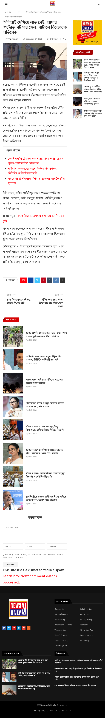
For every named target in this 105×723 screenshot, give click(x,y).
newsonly (14, 39)
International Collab (63, 625)
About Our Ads (86, 630)
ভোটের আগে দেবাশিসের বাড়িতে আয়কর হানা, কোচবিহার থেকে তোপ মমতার (44, 451)
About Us (54, 710)
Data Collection (61, 614)
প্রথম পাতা (8, 12)
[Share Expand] (62, 280)
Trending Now (61, 646)
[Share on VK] (56, 280)
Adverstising (60, 620)
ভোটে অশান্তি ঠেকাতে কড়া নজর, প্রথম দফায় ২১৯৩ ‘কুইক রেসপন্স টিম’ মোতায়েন (35, 161)
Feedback (84, 625)
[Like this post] (24, 280)
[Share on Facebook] (30, 280)
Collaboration (86, 609)
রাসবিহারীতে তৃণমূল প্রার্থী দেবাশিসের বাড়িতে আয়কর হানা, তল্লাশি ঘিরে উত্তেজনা (46, 498)
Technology (85, 641)
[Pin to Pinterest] (43, 280)
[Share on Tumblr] (49, 280)
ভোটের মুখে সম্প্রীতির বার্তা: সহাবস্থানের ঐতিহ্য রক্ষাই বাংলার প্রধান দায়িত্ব (93, 89)
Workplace (84, 614)
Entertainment (86, 635)
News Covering (61, 641)
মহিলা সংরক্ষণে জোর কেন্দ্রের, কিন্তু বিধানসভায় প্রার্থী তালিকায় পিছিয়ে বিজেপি (45, 428)
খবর (19, 12)
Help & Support (61, 635)
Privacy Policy (86, 620)
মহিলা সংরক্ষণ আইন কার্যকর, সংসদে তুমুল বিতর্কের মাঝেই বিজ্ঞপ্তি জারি (45, 475)
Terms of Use (60, 630)
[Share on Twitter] (37, 280)
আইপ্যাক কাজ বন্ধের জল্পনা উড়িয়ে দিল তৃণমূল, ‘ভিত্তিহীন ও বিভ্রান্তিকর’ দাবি (32, 171)
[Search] (98, 4)
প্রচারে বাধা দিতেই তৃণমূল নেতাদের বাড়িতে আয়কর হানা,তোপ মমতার (45, 404)
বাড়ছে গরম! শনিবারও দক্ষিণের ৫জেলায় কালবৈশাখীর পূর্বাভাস (44, 381)
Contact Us (59, 609)
